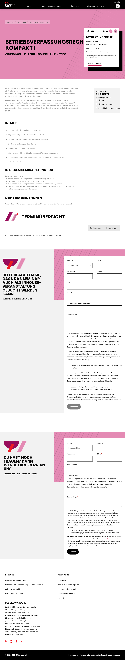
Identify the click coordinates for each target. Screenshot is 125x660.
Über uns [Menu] (75, 6)
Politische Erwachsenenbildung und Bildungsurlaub (24, 584)
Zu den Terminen (94, 63)
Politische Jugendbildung (14, 589)
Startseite (10, 22)
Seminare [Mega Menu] (30, 6)
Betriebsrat (22, 22)
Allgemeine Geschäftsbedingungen (105, 655)
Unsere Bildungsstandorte (14, 593)
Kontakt (117, 2)
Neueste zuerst (111, 228)
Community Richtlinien (66, 593)
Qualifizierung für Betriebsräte (16, 580)
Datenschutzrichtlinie (114, 539)
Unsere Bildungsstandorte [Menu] (52, 6)
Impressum (73, 655)
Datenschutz (84, 655)
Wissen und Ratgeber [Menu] (96, 6)
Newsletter (62, 580)
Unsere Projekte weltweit (67, 589)
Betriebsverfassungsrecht (39, 22)
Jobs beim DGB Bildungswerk (68, 584)
